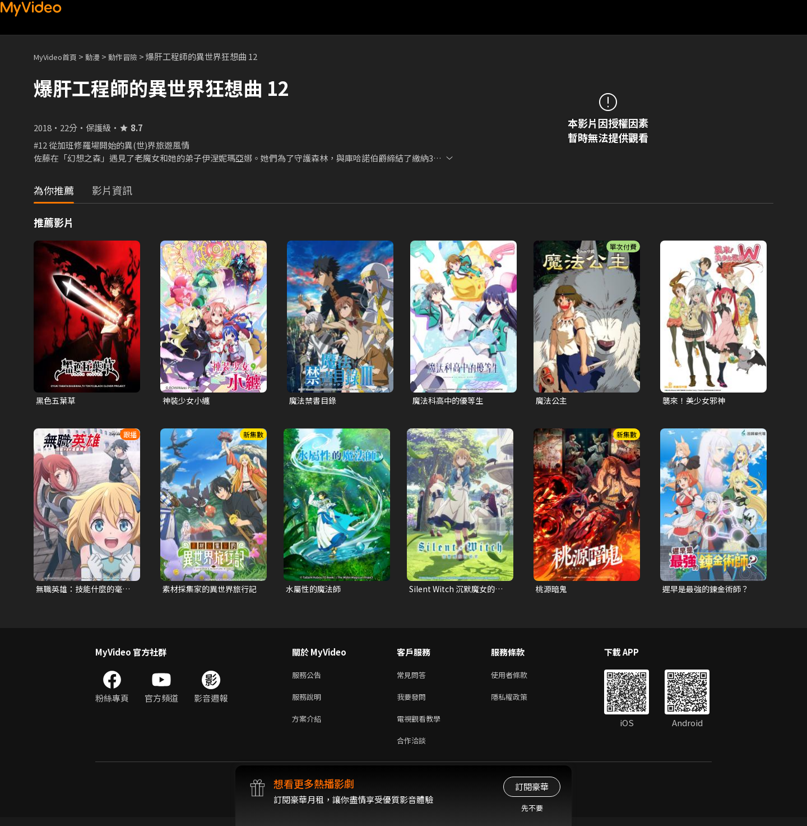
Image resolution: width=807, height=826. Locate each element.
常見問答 (413, 678)
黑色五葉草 (57, 401)
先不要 (532, 807)
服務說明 (309, 701)
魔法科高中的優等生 (450, 401)
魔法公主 (552, 401)
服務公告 (309, 678)
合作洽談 (413, 748)
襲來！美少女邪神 (696, 401)
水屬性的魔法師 (315, 590)
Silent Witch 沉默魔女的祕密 (455, 590)
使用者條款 (519, 678)
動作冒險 (135, 56)
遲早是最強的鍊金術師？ (708, 590)
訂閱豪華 (532, 786)
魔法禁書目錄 (314, 401)
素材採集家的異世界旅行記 (209, 590)
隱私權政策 (519, 701)
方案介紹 (309, 725)
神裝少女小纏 (188, 401)
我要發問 (413, 701)
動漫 (101, 56)
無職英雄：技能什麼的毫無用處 (82, 590)
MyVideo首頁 (59, 56)
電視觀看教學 (422, 725)
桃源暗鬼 (552, 590)
